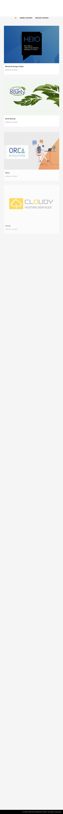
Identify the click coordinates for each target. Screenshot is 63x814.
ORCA (7, 178)
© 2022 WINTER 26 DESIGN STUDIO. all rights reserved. (41, 812)
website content (11, 124)
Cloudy (8, 231)
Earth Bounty (10, 121)
